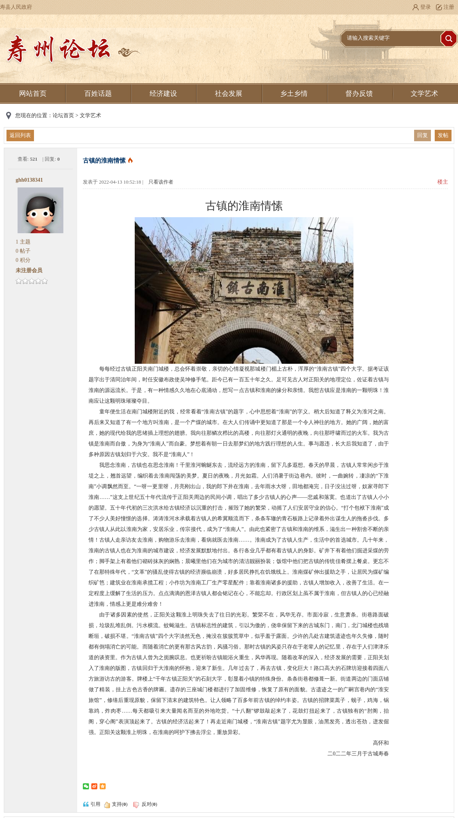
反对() (144, 804)
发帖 (443, 135)
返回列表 (20, 135)
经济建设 (163, 93)
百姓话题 (98, 93)
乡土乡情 (294, 93)
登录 (425, 7)
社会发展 (228, 93)
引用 (91, 804)
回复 (422, 135)
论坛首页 (63, 115)
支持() (119, 804)
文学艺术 (424, 93)
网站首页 (33, 93)
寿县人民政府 (16, 7)
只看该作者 (160, 182)
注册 (448, 7)
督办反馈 (359, 93)
